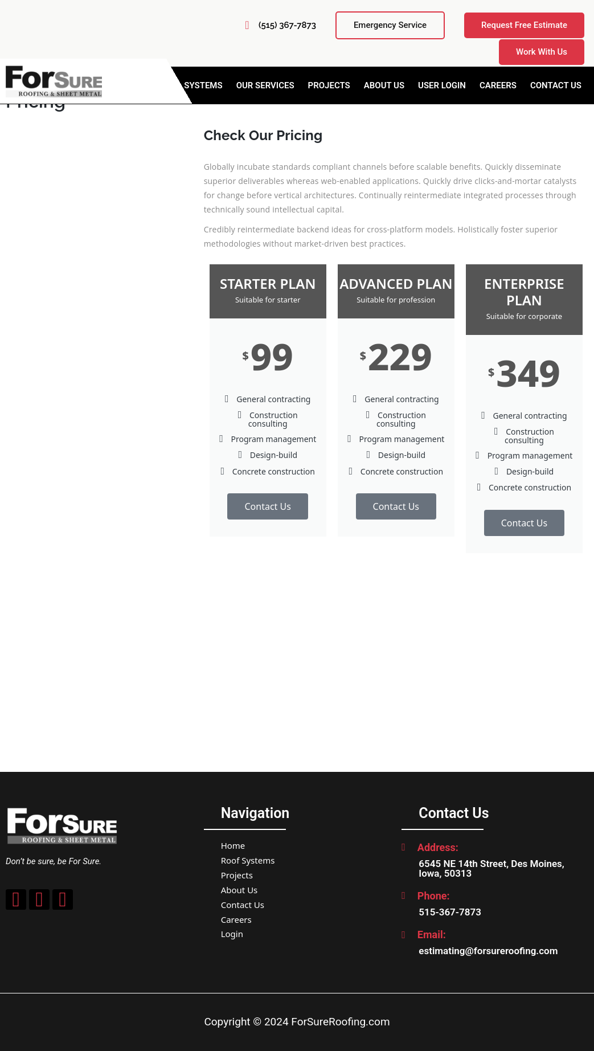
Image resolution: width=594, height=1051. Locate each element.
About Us (384, 85)
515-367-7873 (450, 912)
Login (232, 933)
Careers (498, 85)
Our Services (265, 85)
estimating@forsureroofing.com (488, 950)
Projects (329, 85)
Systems (203, 85)
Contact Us (555, 85)
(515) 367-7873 (287, 25)
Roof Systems (248, 860)
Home (233, 845)
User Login (442, 85)
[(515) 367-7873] (247, 25)
